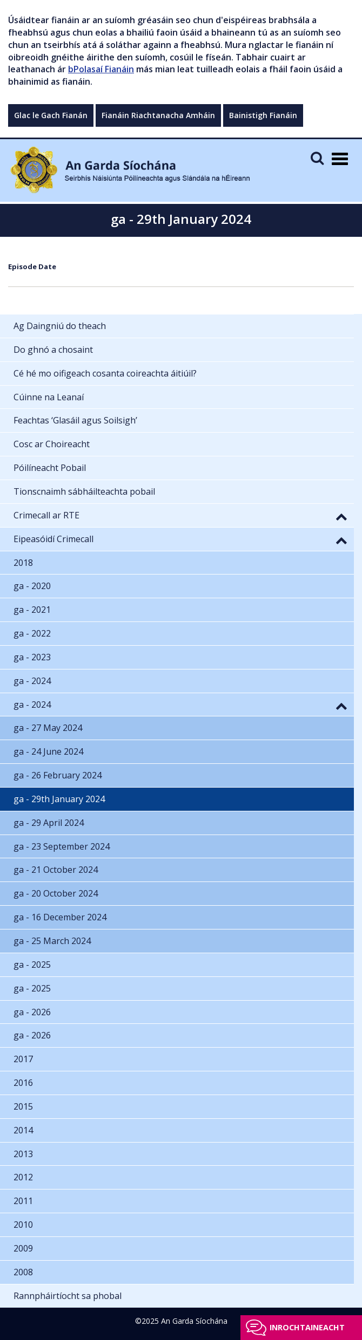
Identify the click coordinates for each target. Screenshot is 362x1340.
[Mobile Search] (317, 158)
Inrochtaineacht (307, 1327)
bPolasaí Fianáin (101, 69)
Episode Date (32, 266)
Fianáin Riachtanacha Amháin (158, 115)
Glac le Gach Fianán (51, 115)
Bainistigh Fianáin (263, 115)
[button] (341, 516)
